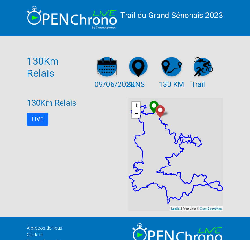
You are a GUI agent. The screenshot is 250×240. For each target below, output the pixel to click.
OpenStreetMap (211, 208)
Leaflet (175, 208)
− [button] (136, 114)
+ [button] (136, 106)
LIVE (37, 119)
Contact (35, 234)
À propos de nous (44, 228)
